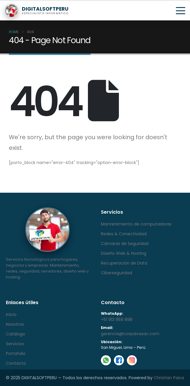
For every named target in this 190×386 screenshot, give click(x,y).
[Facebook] (119, 360)
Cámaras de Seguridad (124, 243)
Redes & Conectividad (124, 234)
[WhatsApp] (106, 360)
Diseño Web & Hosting (123, 253)
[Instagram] (132, 360)
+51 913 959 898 (116, 319)
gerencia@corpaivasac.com (130, 334)
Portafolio (16, 353)
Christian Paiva (169, 378)
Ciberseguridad (116, 273)
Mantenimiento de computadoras (136, 224)
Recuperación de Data (124, 263)
